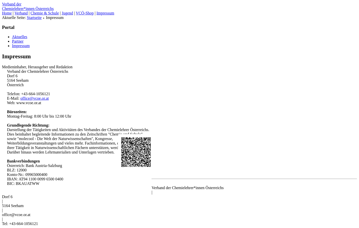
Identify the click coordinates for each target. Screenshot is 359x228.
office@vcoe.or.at (34, 98)
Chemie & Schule (45, 13)
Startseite (34, 17)
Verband (21, 13)
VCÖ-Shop (85, 13)
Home (7, 13)
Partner (17, 41)
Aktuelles (19, 37)
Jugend (67, 13)
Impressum (105, 13)
